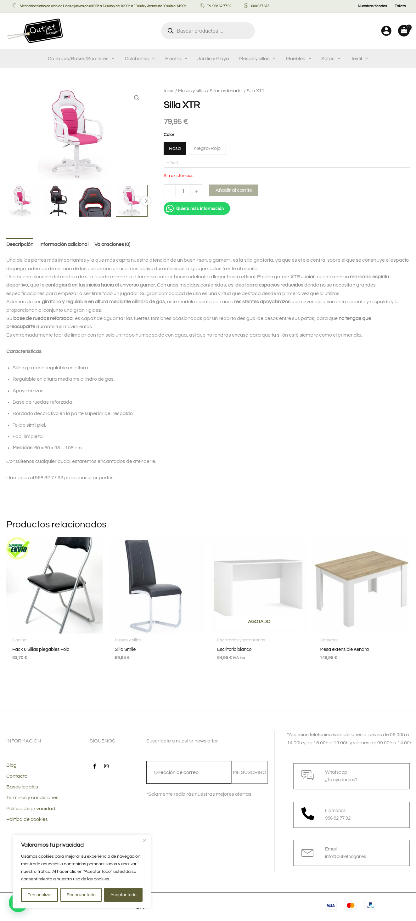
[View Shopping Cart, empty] (404, 31)
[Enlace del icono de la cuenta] (386, 30)
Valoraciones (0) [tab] (112, 244)
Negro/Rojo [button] (207, 148)
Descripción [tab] (19, 244)
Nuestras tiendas (372, 6)
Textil (359, 58)
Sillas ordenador (226, 90)
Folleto (400, 6)
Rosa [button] (175, 148)
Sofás (331, 58)
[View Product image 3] (95, 201)
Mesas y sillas (257, 58)
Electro (176, 58)
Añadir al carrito (234, 190)
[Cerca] (144, 840)
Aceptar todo (123, 895)
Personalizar (39, 895)
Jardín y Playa (213, 58)
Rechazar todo (81, 895)
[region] (82, 871)
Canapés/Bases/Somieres (81, 58)
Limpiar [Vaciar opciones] (171, 163)
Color (169, 135)
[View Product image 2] (59, 201)
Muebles (299, 58)
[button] (112, 58)
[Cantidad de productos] (183, 191)
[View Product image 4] (132, 201)
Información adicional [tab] (63, 244)
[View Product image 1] (22, 201)
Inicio (169, 90)
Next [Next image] (146, 201)
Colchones (140, 58)
